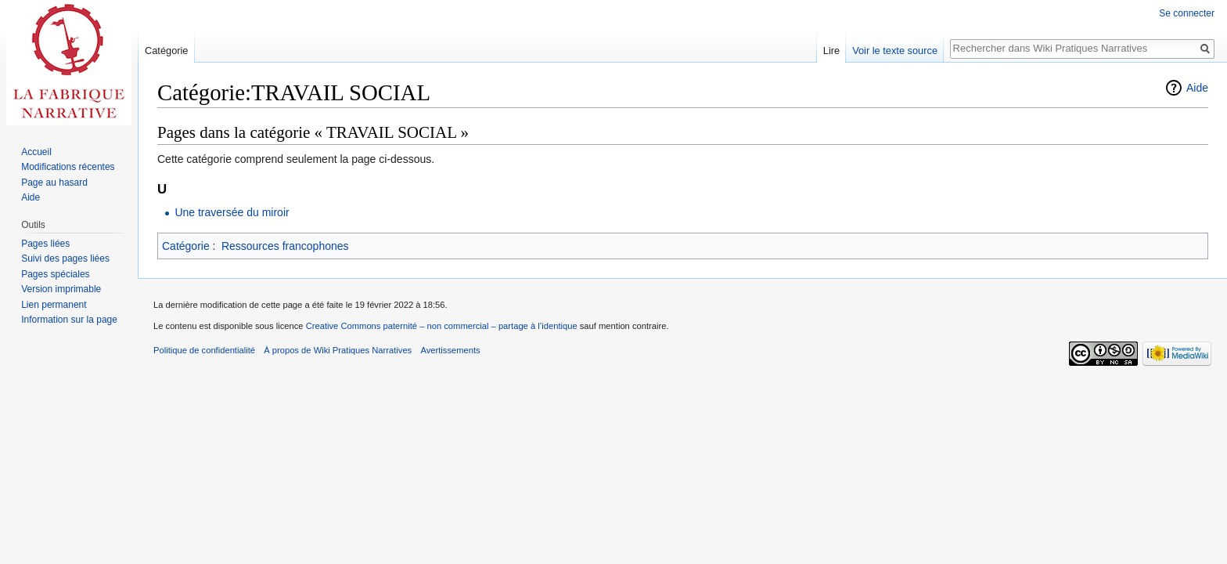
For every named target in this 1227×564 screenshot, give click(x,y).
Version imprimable (61, 289)
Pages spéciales (55, 274)
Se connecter (1186, 13)
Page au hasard (54, 182)
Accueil (36, 151)
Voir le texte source (894, 50)
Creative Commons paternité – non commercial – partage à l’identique (442, 326)
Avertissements (450, 350)
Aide (1197, 87)
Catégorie (186, 246)
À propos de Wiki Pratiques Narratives (338, 350)
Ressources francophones (285, 246)
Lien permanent (53, 304)
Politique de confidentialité (204, 350)
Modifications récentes (67, 166)
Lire (831, 50)
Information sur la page (69, 319)
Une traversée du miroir (232, 212)
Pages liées (45, 243)
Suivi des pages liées (65, 258)
